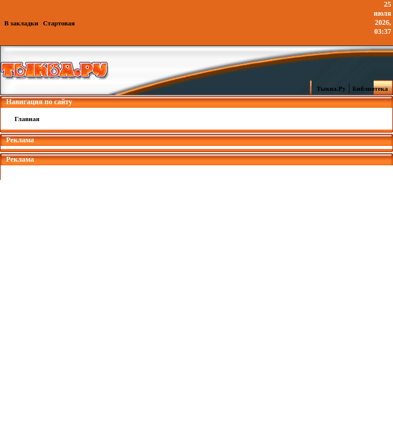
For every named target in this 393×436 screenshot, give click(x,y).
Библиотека (371, 88)
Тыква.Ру (328, 88)
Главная (27, 118)
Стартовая (59, 23)
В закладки (21, 23)
